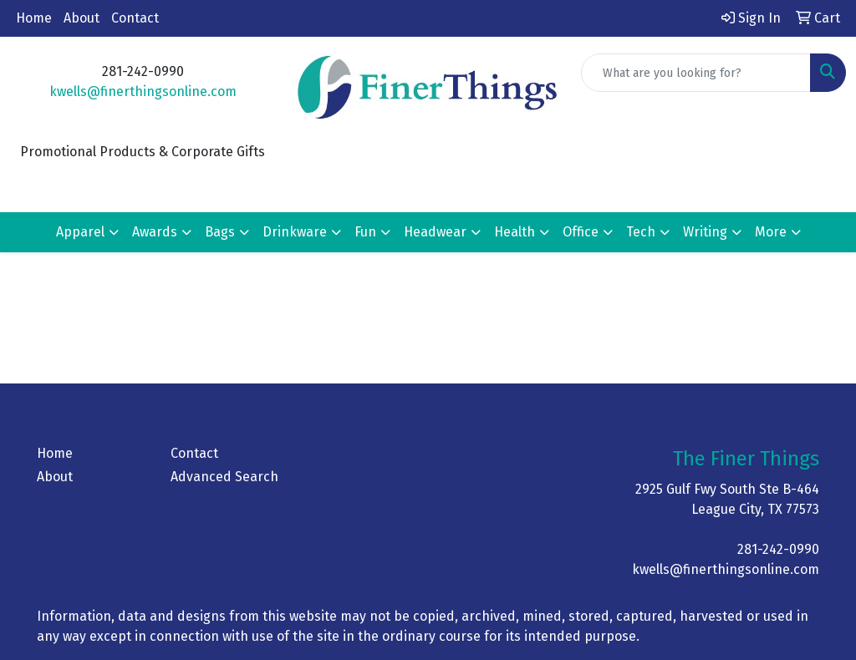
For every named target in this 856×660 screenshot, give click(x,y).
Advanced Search (224, 477)
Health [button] (514, 232)
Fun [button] (365, 232)
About (81, 18)
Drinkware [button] (294, 232)
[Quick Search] (696, 72)
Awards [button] (154, 232)
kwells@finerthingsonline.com (143, 91)
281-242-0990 (778, 549)
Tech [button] (640, 232)
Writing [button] (705, 232)
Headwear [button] (435, 232)
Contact (135, 18)
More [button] (771, 232)
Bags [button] (220, 232)
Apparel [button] (80, 232)
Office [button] (581, 232)
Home (34, 18)
